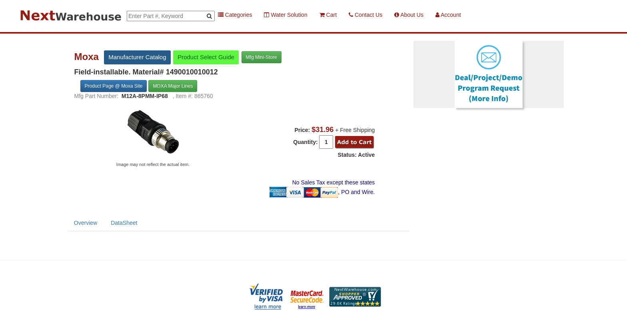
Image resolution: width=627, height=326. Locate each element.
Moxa (88, 57)
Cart (328, 15)
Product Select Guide (206, 57)
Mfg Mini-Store (261, 57)
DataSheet (124, 223)
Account (448, 15)
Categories (235, 15)
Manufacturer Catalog (137, 57)
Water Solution (285, 15)
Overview (85, 223)
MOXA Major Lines (173, 86)
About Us (408, 15)
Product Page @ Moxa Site (114, 86)
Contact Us (365, 15)
